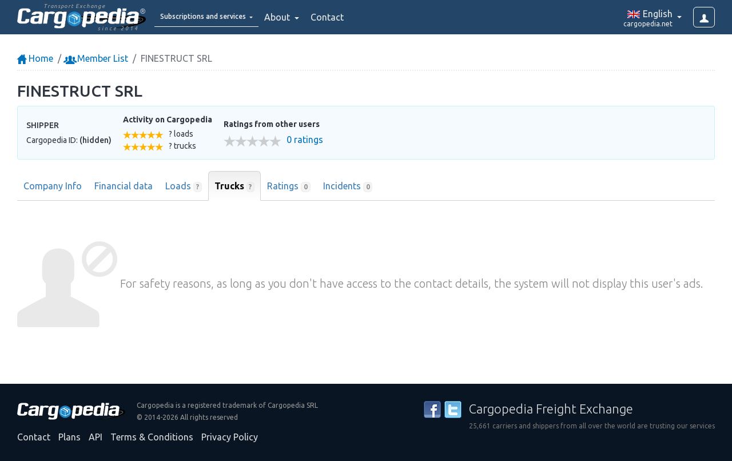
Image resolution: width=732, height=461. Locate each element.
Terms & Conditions (151, 437)
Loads (183, 186)
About (308, 17)
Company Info (52, 186)
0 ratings (305, 140)
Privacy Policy (229, 437)
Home (35, 58)
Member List (97, 58)
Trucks (234, 186)
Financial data (123, 186)
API (95, 437)
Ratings (289, 186)
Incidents (348, 186)
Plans (69, 437)
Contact (356, 17)
